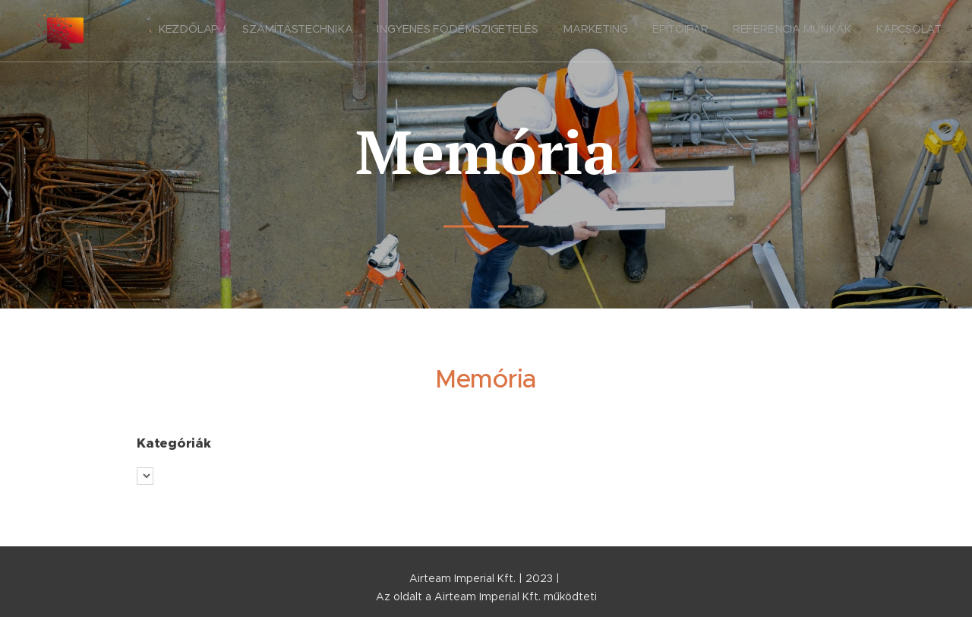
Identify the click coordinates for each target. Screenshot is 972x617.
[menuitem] (800, 31)
